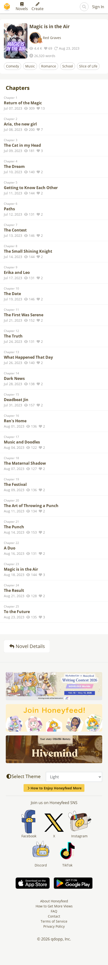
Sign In (98, 6)
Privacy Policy (54, 926)
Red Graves (52, 37)
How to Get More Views (54, 906)
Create (38, 6)
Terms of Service (54, 921)
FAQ (54, 911)
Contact (54, 916)
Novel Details (27, 646)
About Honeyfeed (54, 901)
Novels (22, 6)
